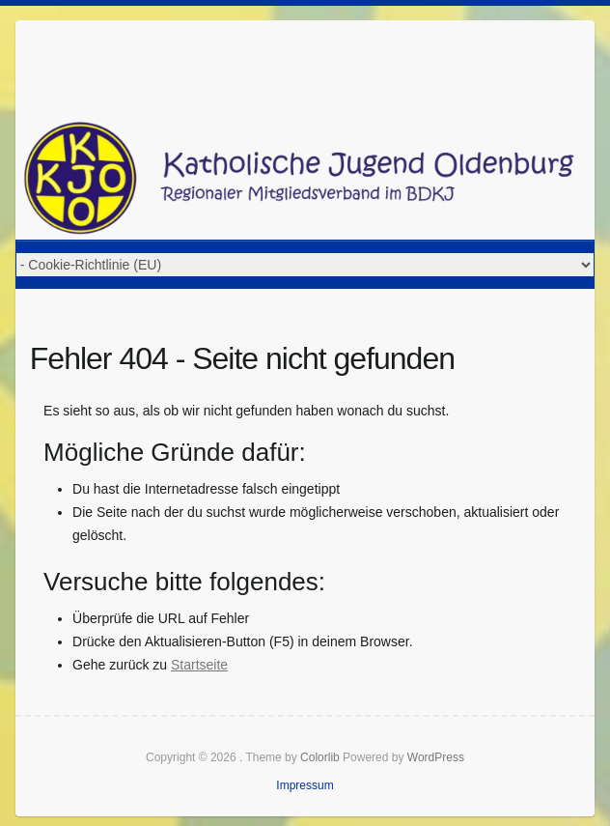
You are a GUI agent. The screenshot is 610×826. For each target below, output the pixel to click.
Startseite (199, 664)
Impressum (304, 785)
